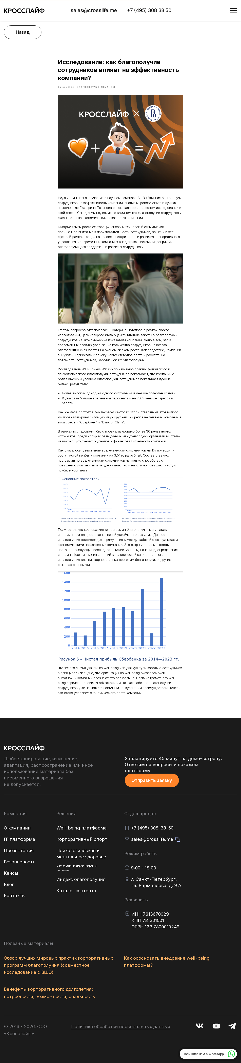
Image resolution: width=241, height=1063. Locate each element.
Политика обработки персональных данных (120, 1026)
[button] (152, 780)
